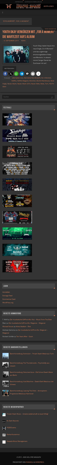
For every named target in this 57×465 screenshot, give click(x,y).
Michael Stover (7, 326)
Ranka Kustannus (13, 434)
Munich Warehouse (43, 81)
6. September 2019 (11, 41)
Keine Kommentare (50, 29)
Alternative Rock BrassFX (32, 78)
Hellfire (13, 81)
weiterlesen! (9, 68)
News (23, 41)
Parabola (29, 462)
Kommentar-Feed (8, 299)
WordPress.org (7, 303)
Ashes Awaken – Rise (23, 326)
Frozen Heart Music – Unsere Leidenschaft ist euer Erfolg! (28, 414)
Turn (46, 84)
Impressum (19, 2)
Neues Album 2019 (23, 84)
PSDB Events (11, 428)
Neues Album (12, 84)
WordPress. (39, 462)
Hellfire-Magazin (23, 81)
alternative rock (17, 78)
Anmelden (6, 292)
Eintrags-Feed (7, 296)
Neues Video (35, 84)
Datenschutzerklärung (33, 2)
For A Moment (46, 78)
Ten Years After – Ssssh (24, 336)
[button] (5, 74)
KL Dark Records (13, 421)
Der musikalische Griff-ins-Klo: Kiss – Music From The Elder (31, 320)
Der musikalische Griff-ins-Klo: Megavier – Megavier (27, 323)
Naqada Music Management (17, 441)
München (32, 81)
